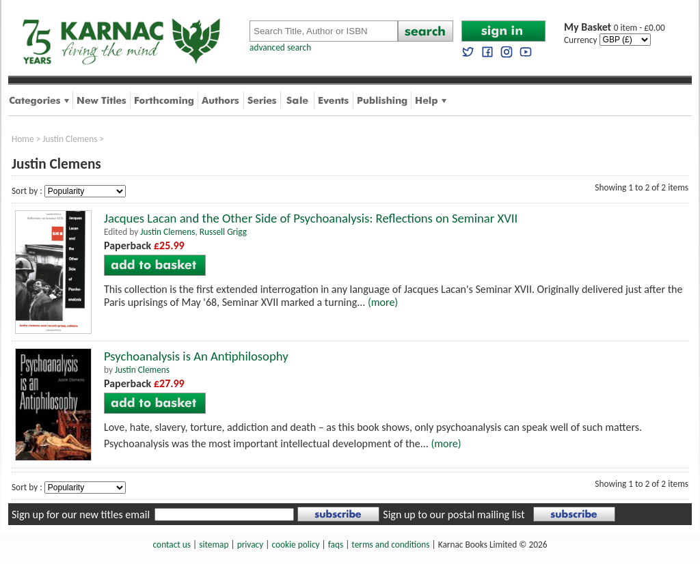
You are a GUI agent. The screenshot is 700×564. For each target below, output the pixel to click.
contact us (172, 544)
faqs (335, 544)
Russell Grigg (223, 232)
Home (23, 139)
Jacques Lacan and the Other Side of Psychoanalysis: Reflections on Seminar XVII (310, 218)
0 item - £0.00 (614, 27)
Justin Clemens (69, 139)
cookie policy (295, 544)
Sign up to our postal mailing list (453, 514)
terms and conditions (390, 544)
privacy (250, 544)
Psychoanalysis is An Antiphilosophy (196, 356)
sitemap (213, 544)
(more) (383, 302)
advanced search (280, 47)
